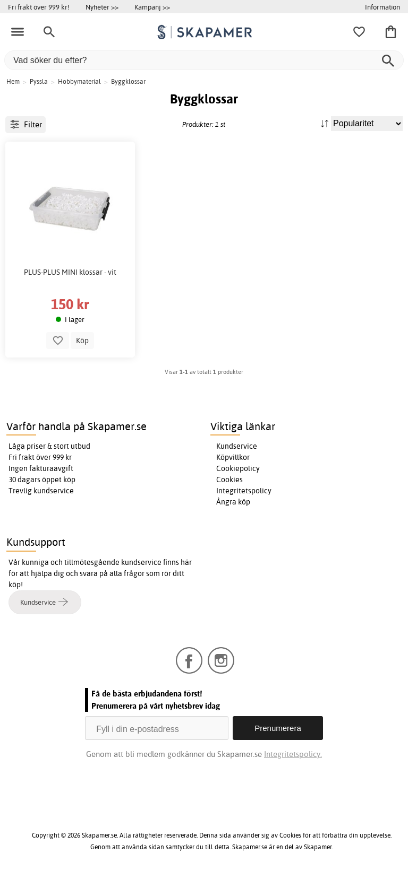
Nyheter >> (102, 7)
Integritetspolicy (243, 490)
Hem (13, 81)
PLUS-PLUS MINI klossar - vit (70, 272)
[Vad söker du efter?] (204, 60)
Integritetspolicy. (293, 754)
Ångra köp (233, 502)
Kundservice (236, 446)
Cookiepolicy (238, 468)
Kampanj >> (152, 7)
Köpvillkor (233, 457)
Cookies (229, 479)
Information (382, 7)
